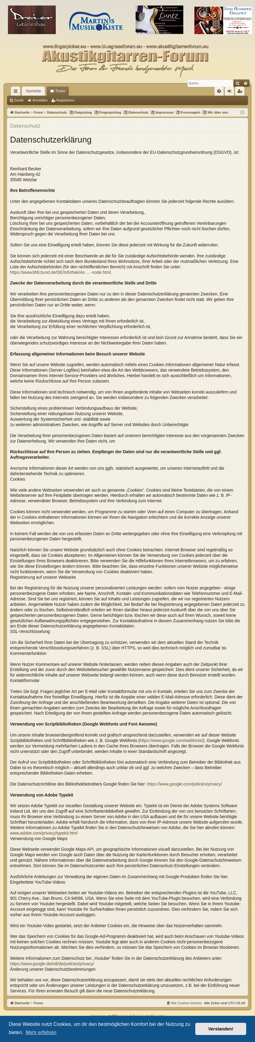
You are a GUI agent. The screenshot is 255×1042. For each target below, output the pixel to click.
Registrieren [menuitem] (241, 92)
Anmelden (40, 100)
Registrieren (65, 100)
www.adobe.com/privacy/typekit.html (44, 833)
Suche (18, 100)
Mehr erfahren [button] (41, 1032)
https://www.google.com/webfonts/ (171, 740)
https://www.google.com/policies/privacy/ (184, 784)
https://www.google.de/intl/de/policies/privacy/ (52, 964)
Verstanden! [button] (220, 1028)
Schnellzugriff (16, 92)
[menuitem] (219, 91)
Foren (60, 91)
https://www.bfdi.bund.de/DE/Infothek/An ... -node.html (60, 272)
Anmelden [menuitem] (231, 92)
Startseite (33, 91)
